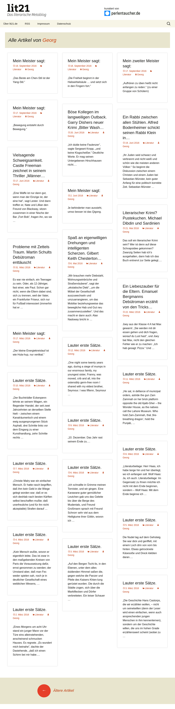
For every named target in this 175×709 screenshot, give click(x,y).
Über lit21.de (10, 23)
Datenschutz (64, 23)
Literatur (94, 132)
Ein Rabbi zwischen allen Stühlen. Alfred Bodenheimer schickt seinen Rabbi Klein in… (141, 127)
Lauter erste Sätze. (85, 345)
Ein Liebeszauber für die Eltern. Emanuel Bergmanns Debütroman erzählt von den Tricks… (141, 296)
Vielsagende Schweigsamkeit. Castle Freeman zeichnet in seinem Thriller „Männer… (29, 165)
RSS (27, 23)
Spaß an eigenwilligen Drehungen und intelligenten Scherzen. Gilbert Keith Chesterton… (87, 248)
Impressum (43, 23)
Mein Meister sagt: (29, 61)
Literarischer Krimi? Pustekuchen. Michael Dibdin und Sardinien (142, 218)
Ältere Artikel (55, 690)
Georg (49, 40)
